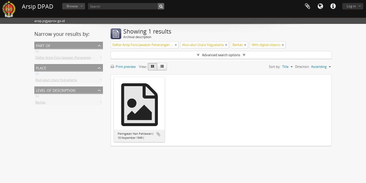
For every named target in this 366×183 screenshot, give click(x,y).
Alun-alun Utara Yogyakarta (56, 81)
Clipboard (307, 6)
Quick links (333, 6)
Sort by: (275, 66)
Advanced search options (221, 55)
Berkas (40, 103)
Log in (351, 6)
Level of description (55, 89)
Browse (72, 6)
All (37, 52)
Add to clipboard (158, 134)
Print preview (123, 66)
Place (41, 67)
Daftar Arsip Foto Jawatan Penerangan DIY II (68, 58)
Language (320, 6)
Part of (43, 45)
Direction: (302, 66)
